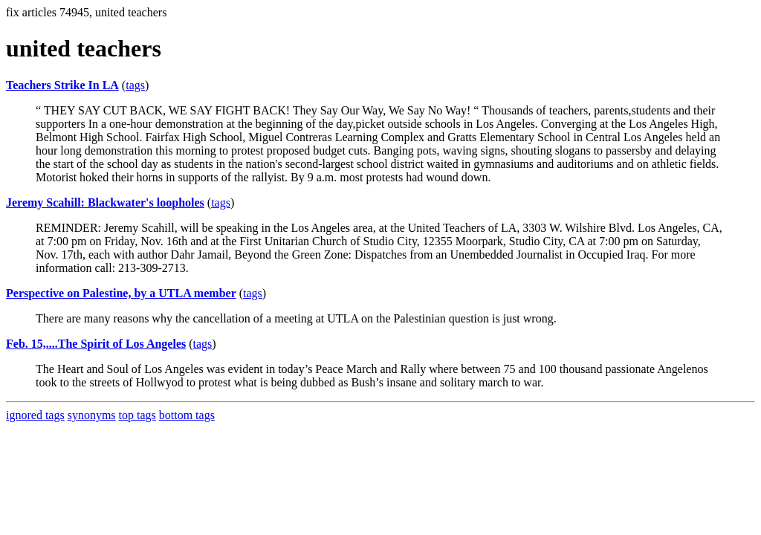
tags (135, 85)
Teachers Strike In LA (62, 85)
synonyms (92, 415)
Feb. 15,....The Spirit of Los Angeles (96, 343)
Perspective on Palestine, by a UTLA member (121, 293)
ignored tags (35, 415)
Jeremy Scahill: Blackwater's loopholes (105, 202)
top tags (137, 415)
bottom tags (187, 415)
